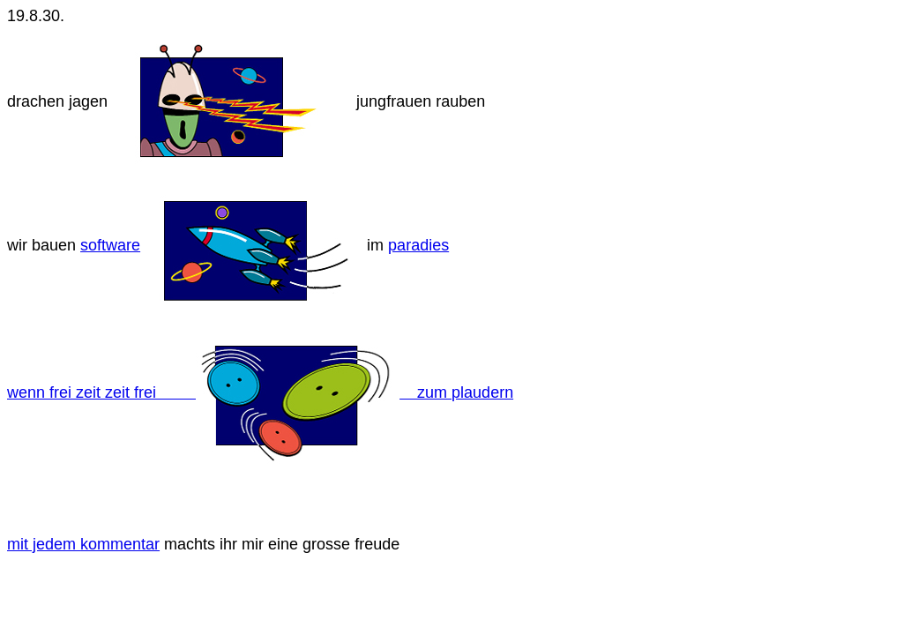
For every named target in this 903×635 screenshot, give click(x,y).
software (110, 245)
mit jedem (43, 544)
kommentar (120, 544)
